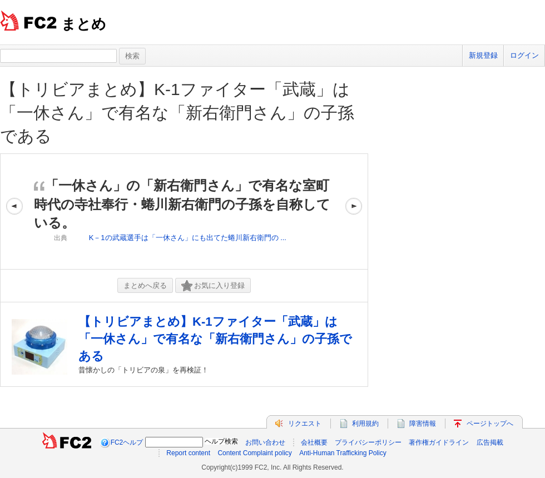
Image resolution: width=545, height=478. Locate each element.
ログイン (524, 55)
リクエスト (304, 423)
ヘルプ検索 (221, 441)
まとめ (83, 24)
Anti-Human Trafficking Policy (343, 453)
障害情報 (422, 423)
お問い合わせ (265, 442)
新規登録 (483, 55)
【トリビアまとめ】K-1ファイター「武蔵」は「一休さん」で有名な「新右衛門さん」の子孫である (177, 112)
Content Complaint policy (254, 453)
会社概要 (314, 442)
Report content (188, 453)
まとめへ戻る (145, 285)
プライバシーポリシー (368, 442)
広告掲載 (490, 442)
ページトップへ (490, 423)
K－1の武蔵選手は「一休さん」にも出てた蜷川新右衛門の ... (187, 237)
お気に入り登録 (213, 286)
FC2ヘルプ (127, 442)
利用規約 (365, 423)
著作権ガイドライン (439, 442)
